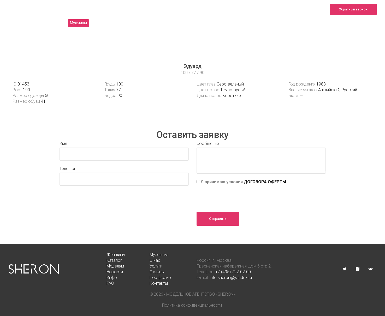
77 (118, 89)
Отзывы (235, 23)
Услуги (182, 23)
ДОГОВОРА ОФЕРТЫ (265, 181)
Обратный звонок (353, 9)
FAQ (312, 23)
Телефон (68, 168)
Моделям (155, 23)
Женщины (49, 23)
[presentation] (236, 196)
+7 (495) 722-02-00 (233, 271)
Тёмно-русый (232, 89)
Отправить (218, 219)
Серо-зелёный (230, 84)
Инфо (259, 23)
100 (119, 84)
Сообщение (208, 143)
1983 (321, 84)
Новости (208, 23)
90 (119, 95)
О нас (130, 23)
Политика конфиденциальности (192, 305)
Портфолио (286, 23)
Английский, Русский (337, 89)
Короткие (231, 95)
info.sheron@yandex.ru (306, 12)
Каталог (106, 23)
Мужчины (78, 23)
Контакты (336, 23)
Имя (63, 143)
